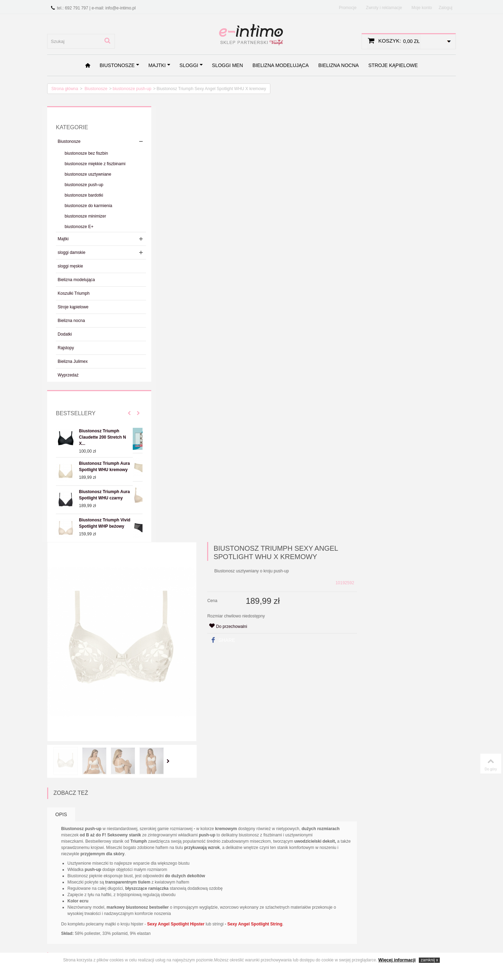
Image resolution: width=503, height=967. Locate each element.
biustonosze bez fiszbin (86, 153)
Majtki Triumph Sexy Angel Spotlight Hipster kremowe (302, 772)
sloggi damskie (71, 252)
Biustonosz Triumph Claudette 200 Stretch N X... (102, 437)
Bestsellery (75, 413)
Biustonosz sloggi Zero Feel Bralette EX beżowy (182, 618)
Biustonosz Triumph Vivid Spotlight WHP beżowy (104, 523)
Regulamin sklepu (68, 879)
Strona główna (64, 88)
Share (324, 204)
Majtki (159, 65)
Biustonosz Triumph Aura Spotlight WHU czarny (104, 494)
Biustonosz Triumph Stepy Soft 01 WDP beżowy (360, 622)
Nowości (128, 879)
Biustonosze (119, 65)
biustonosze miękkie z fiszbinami (95, 163)
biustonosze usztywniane (88, 174)
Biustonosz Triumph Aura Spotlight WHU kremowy (104, 466)
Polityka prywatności (70, 887)
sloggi (191, 65)
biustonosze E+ (79, 226)
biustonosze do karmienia (88, 205)
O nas (56, 871)
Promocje (348, 7)
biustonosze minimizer (85, 216)
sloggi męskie (70, 266)
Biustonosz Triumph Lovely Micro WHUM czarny (300, 622)
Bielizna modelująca (281, 65)
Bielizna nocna (338, 65)
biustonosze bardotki (84, 195)
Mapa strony (202, 879)
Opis (166, 374)
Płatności (59, 895)
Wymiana (59, 911)
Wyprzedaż (68, 375)
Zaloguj (445, 7)
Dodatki (65, 334)
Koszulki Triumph (73, 293)
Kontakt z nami (205, 871)
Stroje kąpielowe (393, 65)
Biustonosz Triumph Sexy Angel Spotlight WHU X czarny (239, 772)
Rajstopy (66, 347)
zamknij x (429, 960)
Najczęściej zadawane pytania (72, 922)
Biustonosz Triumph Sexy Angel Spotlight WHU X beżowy (179, 772)
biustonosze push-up (131, 88)
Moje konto (421, 7)
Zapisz (160, 828)
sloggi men (227, 65)
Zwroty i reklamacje (384, 7)
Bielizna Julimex (73, 361)
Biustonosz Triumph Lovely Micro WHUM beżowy (239, 622)
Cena (314, 164)
